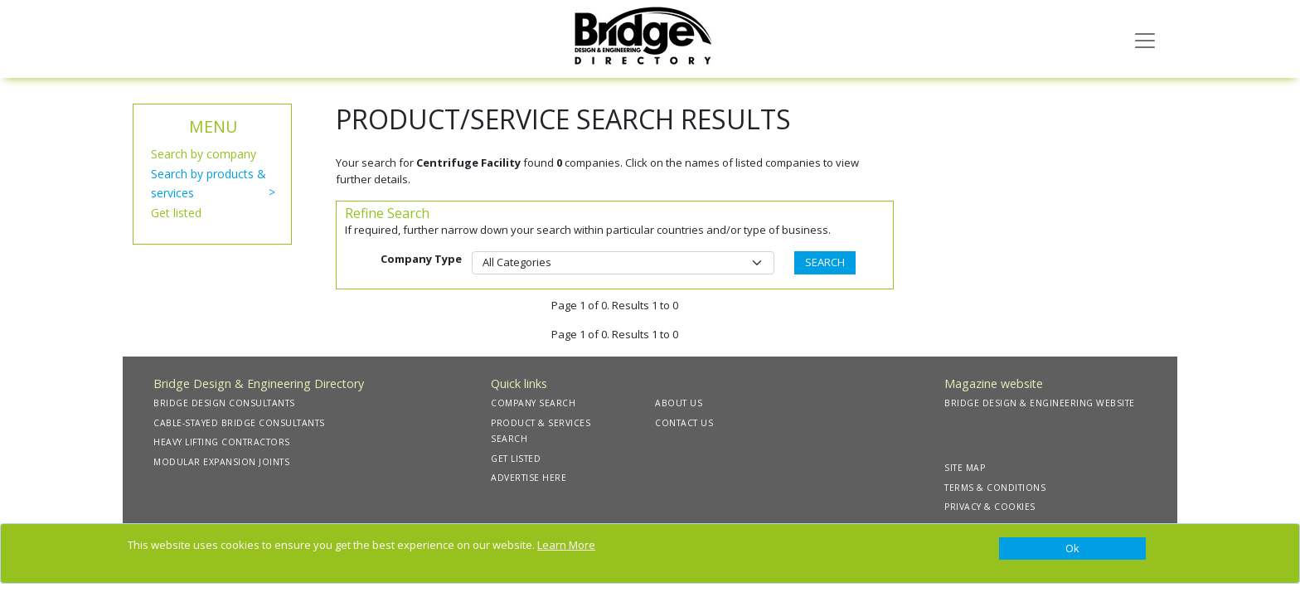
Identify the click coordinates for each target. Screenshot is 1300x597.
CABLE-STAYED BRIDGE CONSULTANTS (239, 423)
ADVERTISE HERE (528, 477)
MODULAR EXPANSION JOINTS (221, 462)
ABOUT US (678, 403)
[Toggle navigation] (1145, 39)
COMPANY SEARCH (533, 403)
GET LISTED (516, 458)
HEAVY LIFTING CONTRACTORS (221, 442)
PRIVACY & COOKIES (990, 506)
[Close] (1072, 549)
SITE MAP (964, 467)
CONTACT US (684, 423)
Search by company (203, 154)
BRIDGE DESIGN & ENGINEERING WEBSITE (1039, 403)
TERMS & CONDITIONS (994, 487)
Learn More (566, 544)
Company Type (421, 258)
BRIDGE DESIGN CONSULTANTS (224, 403)
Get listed (176, 213)
